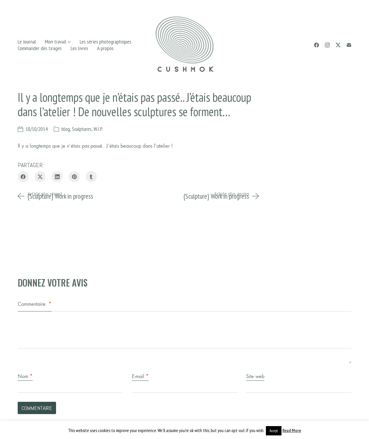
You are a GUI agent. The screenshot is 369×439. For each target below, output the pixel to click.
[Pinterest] (74, 176)
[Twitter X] (338, 45)
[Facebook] (316, 45)
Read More (291, 430)
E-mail (140, 376)
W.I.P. (98, 128)
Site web (255, 376)
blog (65, 128)
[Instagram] (327, 45)
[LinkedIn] (57, 176)
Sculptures (81, 128)
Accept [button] (273, 430)
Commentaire (35, 304)
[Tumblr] (91, 176)
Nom (25, 376)
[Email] (349, 45)
